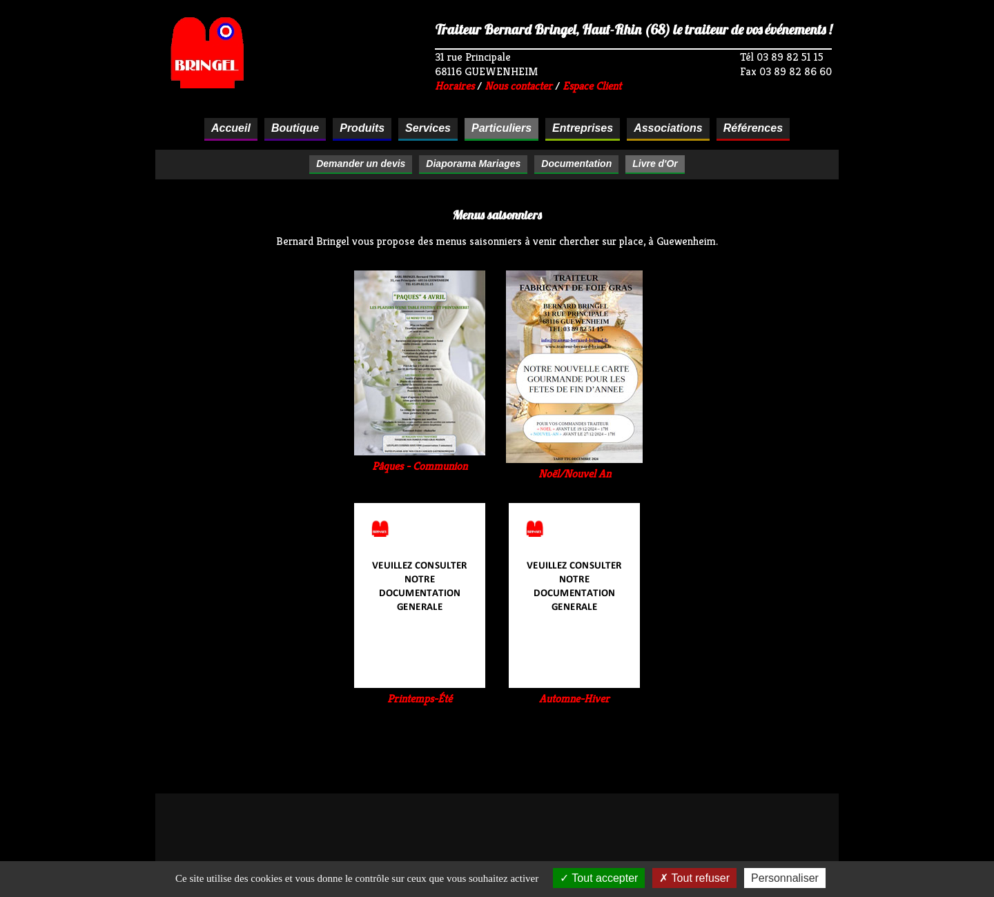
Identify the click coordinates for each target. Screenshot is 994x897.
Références (753, 128)
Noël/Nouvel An (574, 466)
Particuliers (501, 128)
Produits (362, 128)
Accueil (231, 128)
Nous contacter (518, 86)
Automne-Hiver (574, 691)
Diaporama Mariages (473, 163)
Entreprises (582, 128)
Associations (668, 128)
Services (428, 128)
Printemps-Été (419, 691)
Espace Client (592, 86)
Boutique (295, 128)
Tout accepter (599, 878)
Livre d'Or (655, 163)
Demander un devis (360, 163)
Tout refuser (694, 878)
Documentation (576, 163)
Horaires (454, 86)
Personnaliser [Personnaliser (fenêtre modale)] (785, 878)
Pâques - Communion (419, 458)
